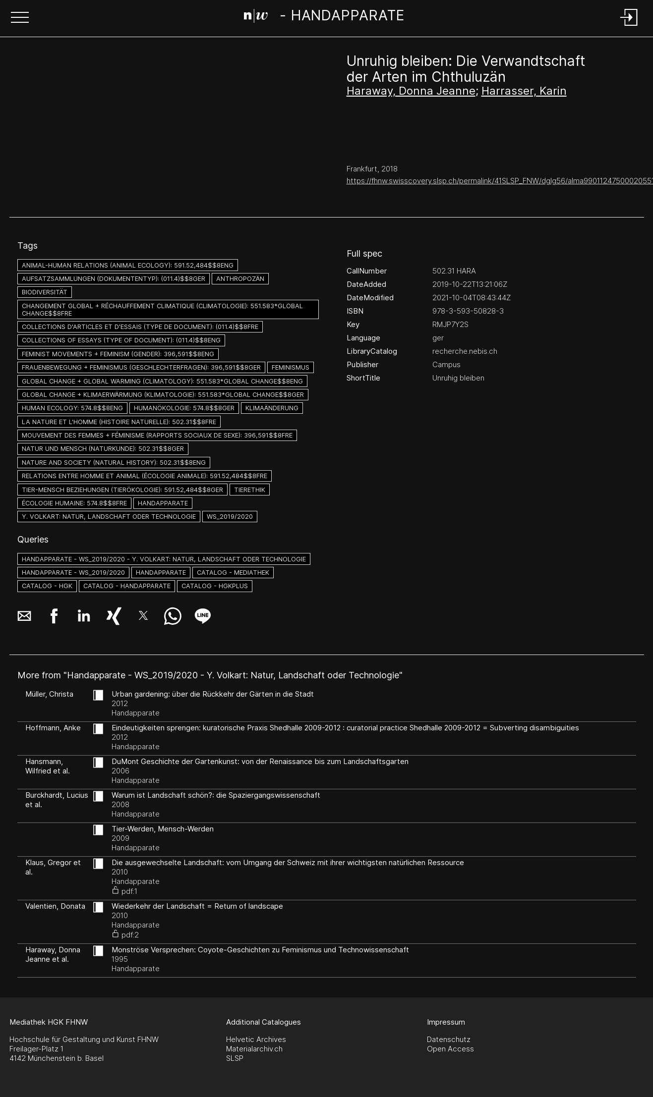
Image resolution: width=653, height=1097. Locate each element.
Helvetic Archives (256, 1039)
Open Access (450, 1048)
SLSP (234, 1058)
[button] (20, 18)
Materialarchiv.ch (254, 1048)
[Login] (629, 26)
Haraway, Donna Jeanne (411, 90)
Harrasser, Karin (524, 90)
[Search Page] (324, 17)
